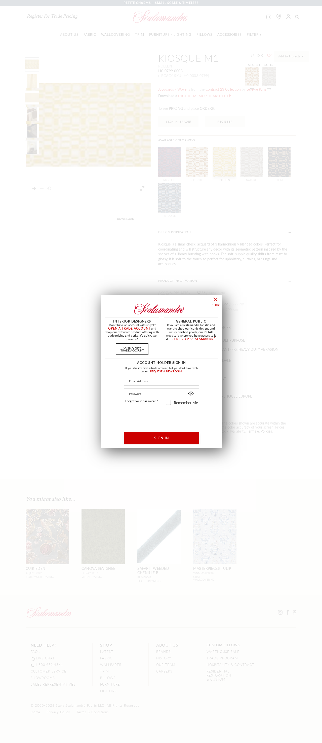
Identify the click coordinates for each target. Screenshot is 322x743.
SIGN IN (161, 437)
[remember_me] (168, 402)
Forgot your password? (141, 401)
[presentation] (161, 416)
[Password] (161, 393)
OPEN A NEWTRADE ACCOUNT (132, 348)
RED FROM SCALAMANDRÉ (194, 339)
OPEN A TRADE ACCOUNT (129, 328)
